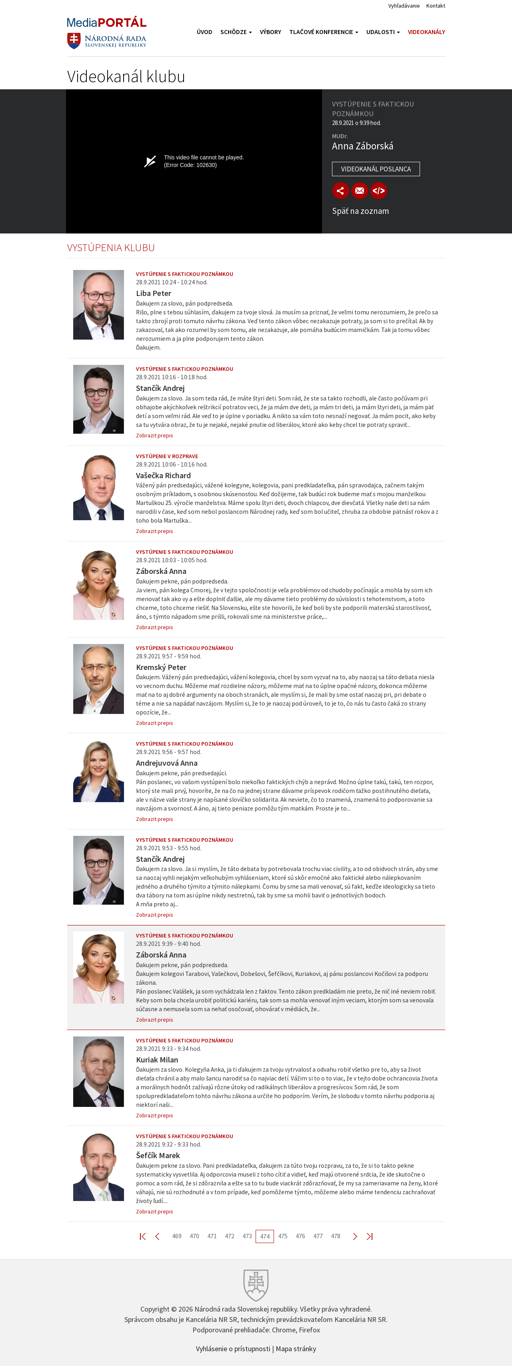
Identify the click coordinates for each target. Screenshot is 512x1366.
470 (194, 1236)
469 (177, 1236)
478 (335, 1236)
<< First (147, 1236)
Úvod (204, 32)
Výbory (270, 32)
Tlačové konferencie (323, 32)
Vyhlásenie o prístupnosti (233, 1348)
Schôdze (236, 32)
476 (300, 1236)
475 (283, 1236)
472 (229, 1236)
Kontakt (435, 5)
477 (318, 1236)
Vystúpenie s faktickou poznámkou (184, 274)
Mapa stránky (296, 1348)
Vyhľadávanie (404, 5)
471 (212, 1236)
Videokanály (426, 32)
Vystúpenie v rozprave (167, 456)
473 (247, 1236)
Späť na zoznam (360, 210)
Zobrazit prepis (154, 435)
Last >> (364, 1236)
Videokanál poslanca (376, 169)
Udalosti (383, 32)
